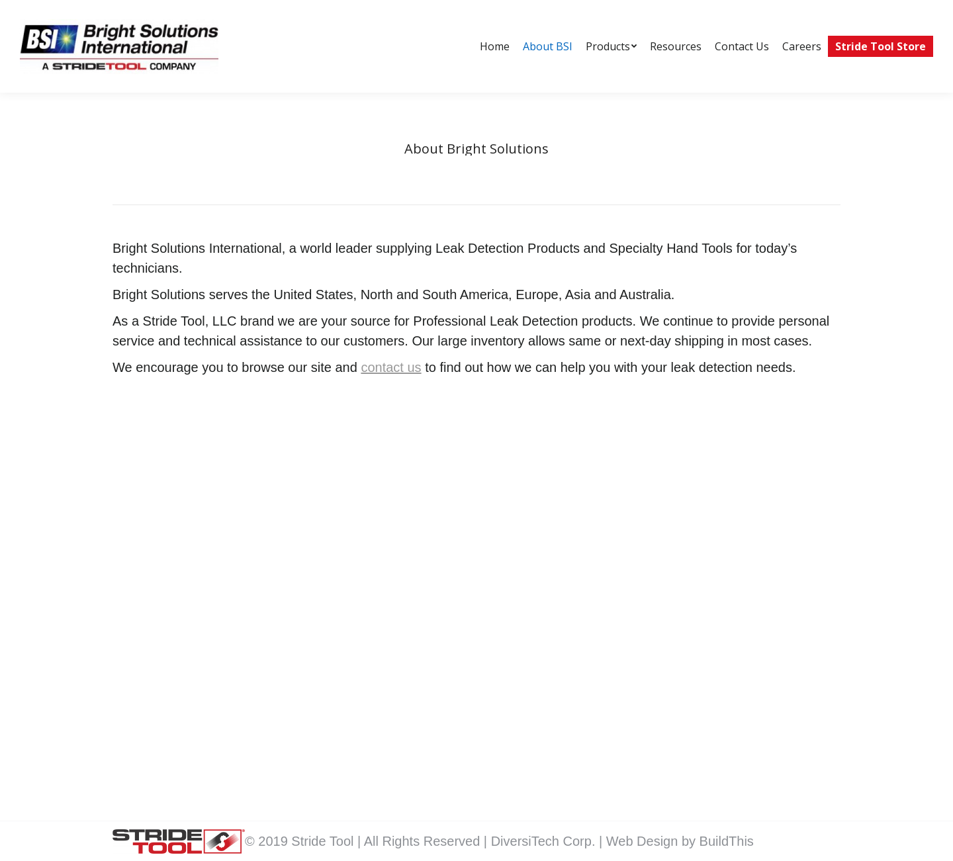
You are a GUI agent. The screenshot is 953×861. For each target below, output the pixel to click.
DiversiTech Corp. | (548, 841)
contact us (391, 367)
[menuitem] (494, 46)
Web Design (644, 841)
